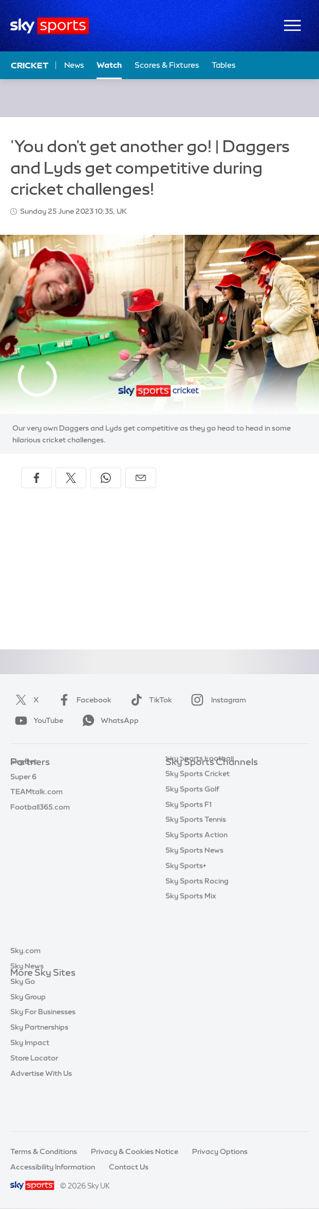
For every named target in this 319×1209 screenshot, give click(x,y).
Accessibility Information (52, 1166)
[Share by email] (140, 478)
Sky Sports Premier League (211, 793)
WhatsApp (108, 720)
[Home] (49, 25)
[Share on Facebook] (36, 478)
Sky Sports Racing (197, 931)
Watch (109, 65)
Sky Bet (23, 778)
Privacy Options (220, 1151)
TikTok (149, 699)
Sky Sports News (194, 900)
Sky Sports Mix (190, 946)
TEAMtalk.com (36, 808)
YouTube (37, 720)
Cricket (29, 65)
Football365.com (40, 823)
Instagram (216, 699)
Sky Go (22, 1018)
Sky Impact (29, 1080)
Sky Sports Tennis (195, 869)
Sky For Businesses (43, 1049)
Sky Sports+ (186, 915)
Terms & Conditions (43, 1151)
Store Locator (34, 1095)
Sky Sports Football (199, 808)
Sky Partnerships (39, 1064)
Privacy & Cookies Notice (134, 1151)
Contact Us (128, 1166)
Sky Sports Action (196, 884)
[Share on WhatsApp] (105, 478)
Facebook (82, 699)
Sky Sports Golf (192, 839)
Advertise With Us (41, 1110)
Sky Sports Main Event (203, 778)
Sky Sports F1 (188, 854)
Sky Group (28, 1034)
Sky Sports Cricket (197, 823)
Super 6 (23, 793)
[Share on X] (70, 478)
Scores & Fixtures (167, 65)
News (74, 65)
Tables (224, 65)
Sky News (27, 1003)
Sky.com (25, 988)
